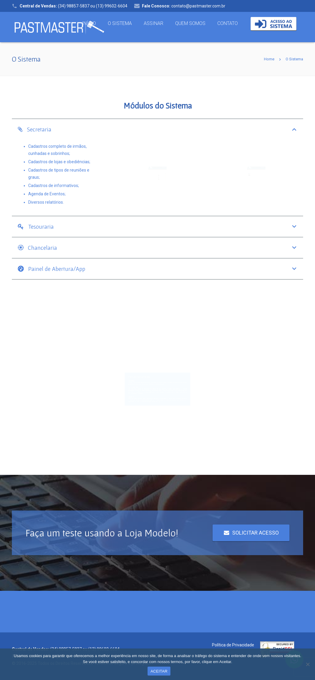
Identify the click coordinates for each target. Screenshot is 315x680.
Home (269, 59)
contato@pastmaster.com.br (183, 6)
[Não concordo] (308, 664)
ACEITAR (159, 671)
